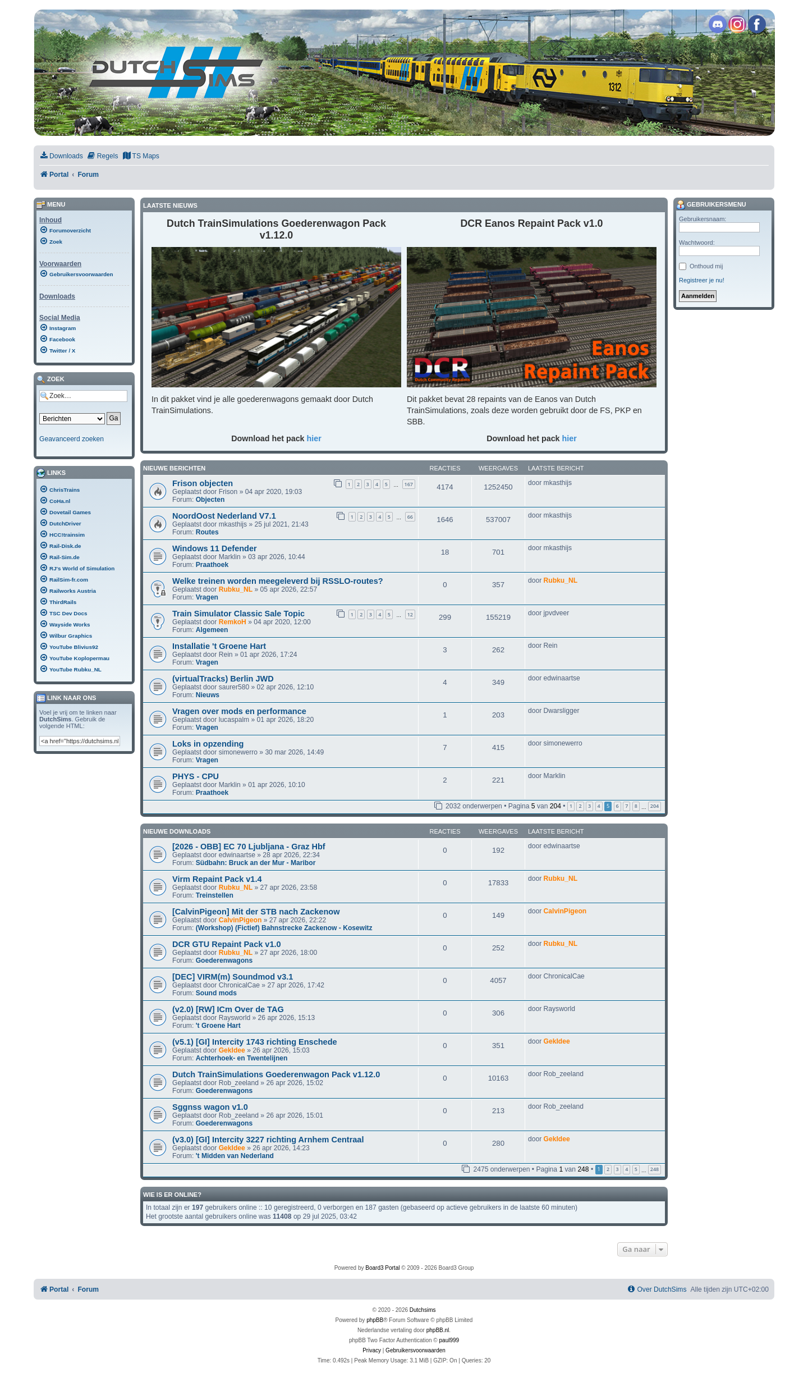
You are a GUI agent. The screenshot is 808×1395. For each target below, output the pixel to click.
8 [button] (636, 805)
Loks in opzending (208, 743)
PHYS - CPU (195, 776)
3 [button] (589, 805)
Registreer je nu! (701, 280)
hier (314, 438)
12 (410, 614)
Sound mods (216, 993)
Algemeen (212, 630)
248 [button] (654, 1169)
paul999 (449, 1340)
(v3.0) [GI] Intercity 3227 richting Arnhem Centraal (268, 1139)
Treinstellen (214, 895)
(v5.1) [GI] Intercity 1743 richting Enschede (254, 1041)
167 (409, 484)
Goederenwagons (224, 960)
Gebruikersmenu (711, 204)
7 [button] (626, 805)
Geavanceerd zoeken (71, 439)
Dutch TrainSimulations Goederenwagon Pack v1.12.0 (276, 1074)
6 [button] (617, 805)
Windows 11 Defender (214, 548)
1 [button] (571, 805)
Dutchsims (423, 1310)
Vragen (207, 597)
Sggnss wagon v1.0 (210, 1107)
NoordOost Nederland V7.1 (224, 515)
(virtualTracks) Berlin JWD (223, 678)
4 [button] (599, 805)
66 (410, 516)
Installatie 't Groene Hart (219, 646)
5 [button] (636, 1169)
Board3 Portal (382, 1268)
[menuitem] (61, 156)
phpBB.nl (437, 1330)
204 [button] (654, 805)
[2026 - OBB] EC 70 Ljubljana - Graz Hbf (248, 846)
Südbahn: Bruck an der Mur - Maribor (256, 863)
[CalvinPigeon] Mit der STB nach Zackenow (255, 911)
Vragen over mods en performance (239, 711)
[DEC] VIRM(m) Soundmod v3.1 (232, 976)
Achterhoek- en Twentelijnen (242, 1058)
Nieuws (207, 695)
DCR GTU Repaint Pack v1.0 (226, 944)
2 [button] (580, 805)
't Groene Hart (218, 1026)
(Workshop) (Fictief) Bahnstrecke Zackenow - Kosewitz (284, 928)
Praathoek (212, 565)
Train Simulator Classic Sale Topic (238, 613)
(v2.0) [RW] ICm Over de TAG (228, 1009)
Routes (207, 532)
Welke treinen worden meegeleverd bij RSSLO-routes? (277, 581)
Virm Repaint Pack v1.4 (217, 879)
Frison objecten (202, 483)
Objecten (210, 500)
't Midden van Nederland (235, 1156)
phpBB (374, 1320)
